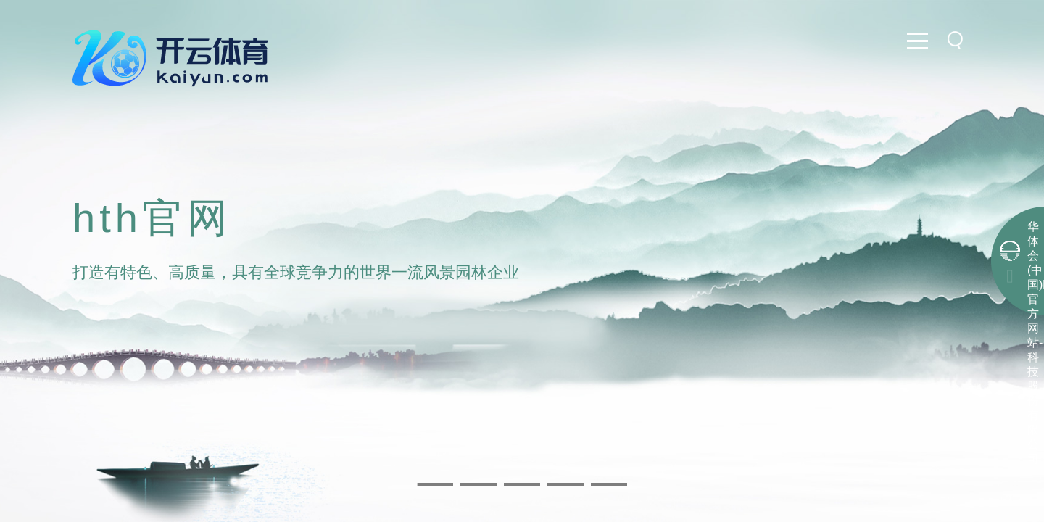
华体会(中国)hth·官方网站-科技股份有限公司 (1033, 342)
